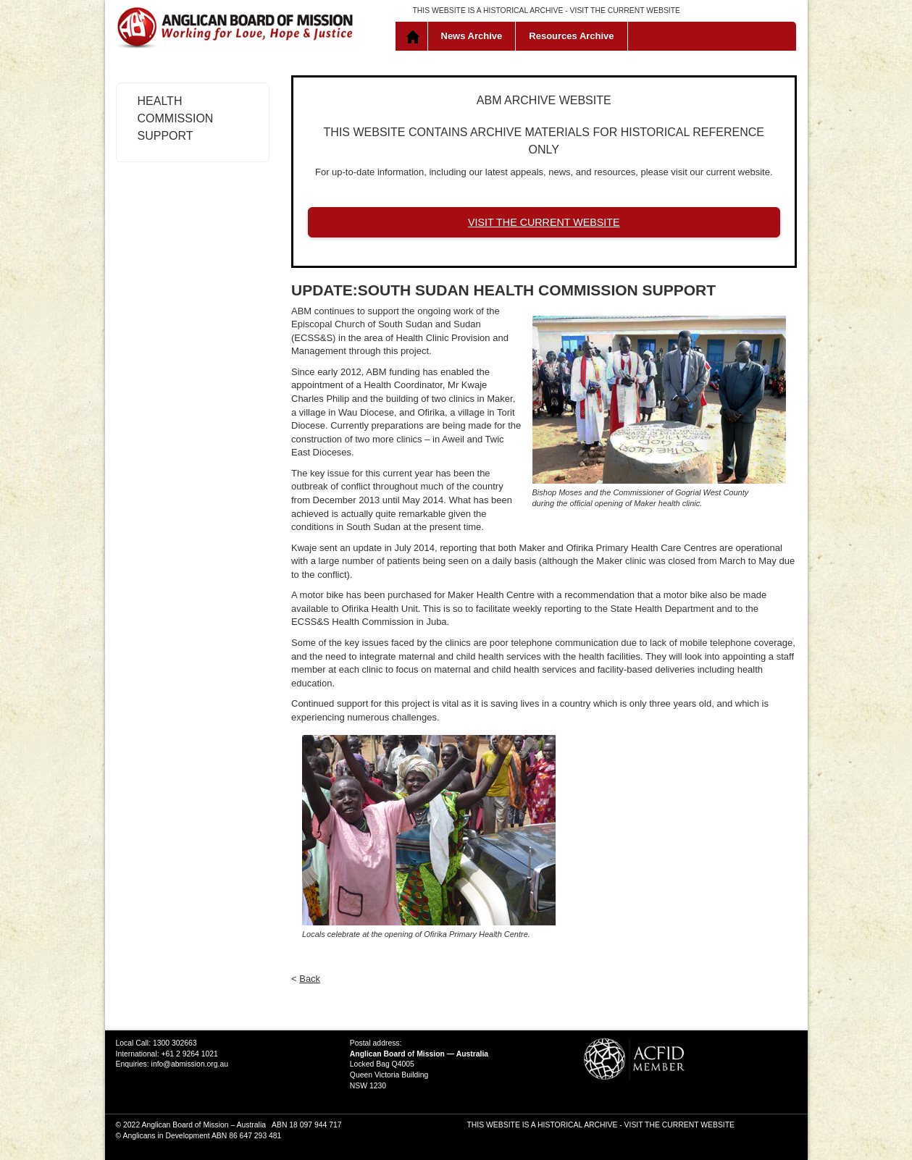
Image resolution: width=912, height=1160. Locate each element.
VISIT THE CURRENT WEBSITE (625, 10)
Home (414, 36)
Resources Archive (571, 35)
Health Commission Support (176, 118)
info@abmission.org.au (189, 1064)
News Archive (472, 35)
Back (309, 978)
